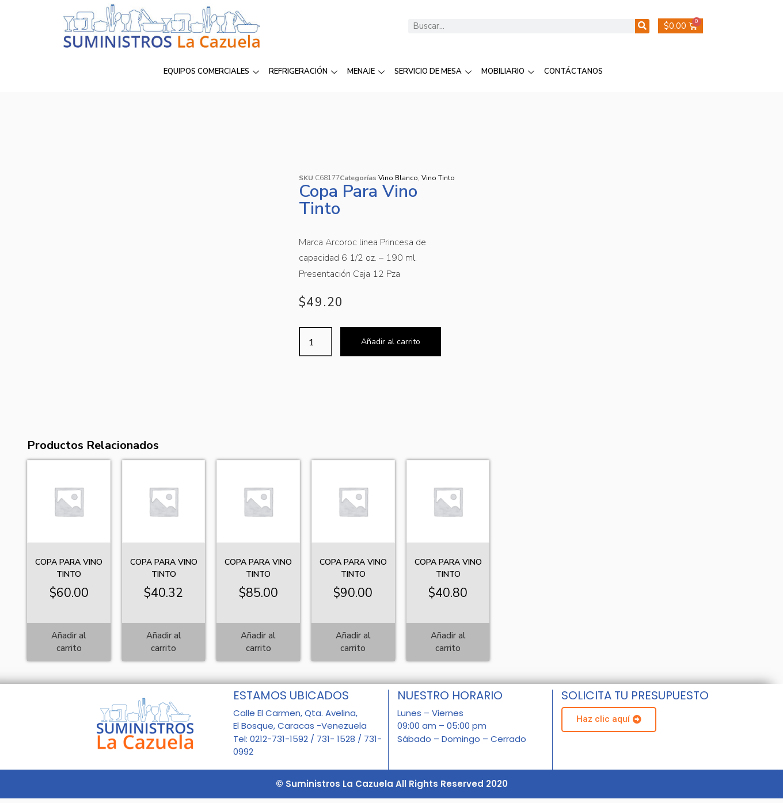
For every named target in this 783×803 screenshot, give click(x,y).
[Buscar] (642, 26)
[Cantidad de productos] (315, 341)
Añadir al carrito (390, 341)
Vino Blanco (398, 177)
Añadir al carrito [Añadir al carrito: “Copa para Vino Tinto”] (68, 642)
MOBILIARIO (509, 71)
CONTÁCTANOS (573, 71)
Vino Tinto (438, 177)
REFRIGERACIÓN (304, 71)
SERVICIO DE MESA (434, 71)
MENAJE (367, 71)
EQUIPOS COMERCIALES (213, 71)
